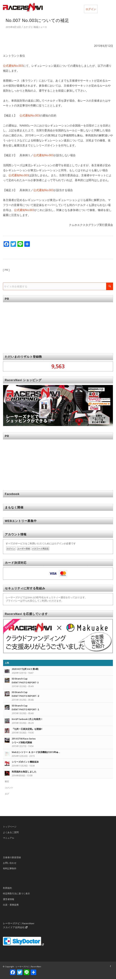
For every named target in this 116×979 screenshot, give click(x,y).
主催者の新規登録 (12, 857)
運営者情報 (8, 899)
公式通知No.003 (13, 66)
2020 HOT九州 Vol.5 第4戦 (25, 669)
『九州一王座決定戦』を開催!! (27, 728)
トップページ (9, 826)
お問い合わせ (9, 862)
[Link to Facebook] (110, 966)
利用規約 (7, 887)
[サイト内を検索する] (58, 286)
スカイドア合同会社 (14, 927)
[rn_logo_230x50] (47, 7)
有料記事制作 (9, 868)
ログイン (91, 9)
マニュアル (8, 837)
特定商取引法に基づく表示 (16, 893)
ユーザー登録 (23, 548)
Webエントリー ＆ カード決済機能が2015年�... (36, 752)
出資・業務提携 (11, 904)
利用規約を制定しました (24, 771)
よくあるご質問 (11, 832)
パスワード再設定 (40, 548)
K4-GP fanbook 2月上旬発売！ (27, 719)
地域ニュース (40, 27)
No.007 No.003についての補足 (37, 20)
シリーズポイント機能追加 (25, 761)
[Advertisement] (58, 325)
